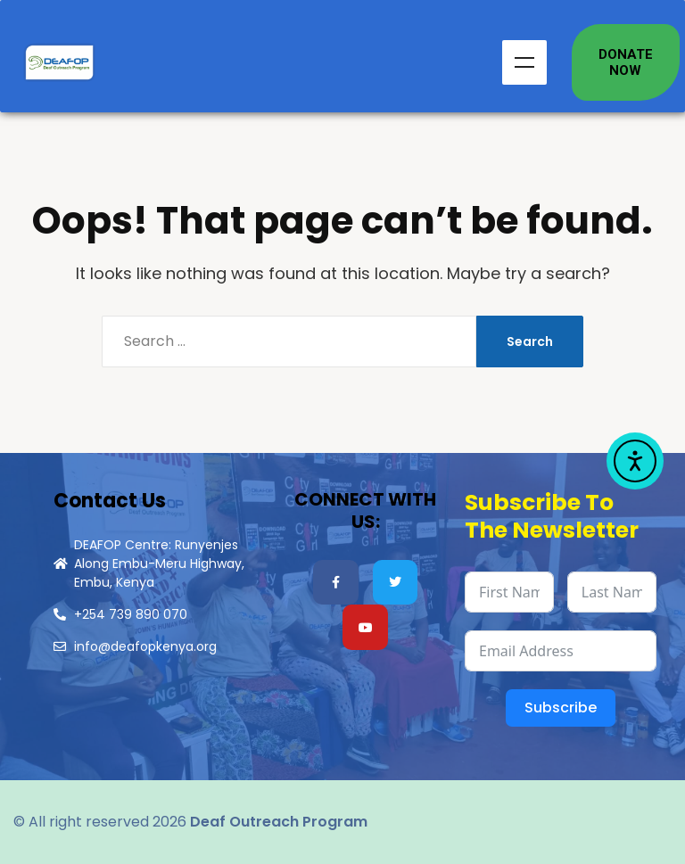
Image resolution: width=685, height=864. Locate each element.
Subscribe (560, 707)
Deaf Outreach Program (278, 821)
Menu (524, 62)
